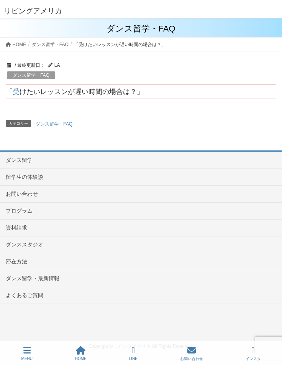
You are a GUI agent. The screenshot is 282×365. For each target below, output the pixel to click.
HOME (81, 353)
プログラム (19, 211)
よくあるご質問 (24, 295)
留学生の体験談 (24, 177)
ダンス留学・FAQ (31, 75)
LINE (133, 353)
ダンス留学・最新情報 (32, 278)
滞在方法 (16, 261)
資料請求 (16, 228)
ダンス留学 (19, 160)
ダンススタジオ (24, 244)
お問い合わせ (22, 194)
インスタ (253, 353)
